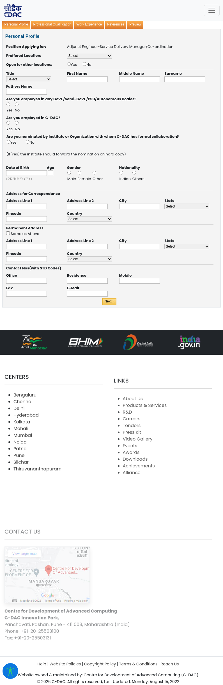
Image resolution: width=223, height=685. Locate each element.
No (88, 64)
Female (85, 178)
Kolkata (21, 440)
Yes (77, 64)
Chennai (23, 420)
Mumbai (22, 453)
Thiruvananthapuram (37, 487)
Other (98, 178)
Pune (19, 473)
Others (138, 178)
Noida (20, 460)
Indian (125, 178)
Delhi (18, 426)
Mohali (20, 447)
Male (72, 178)
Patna (20, 467)
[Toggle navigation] (212, 10)
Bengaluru (24, 413)
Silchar (21, 480)
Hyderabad (26, 433)
